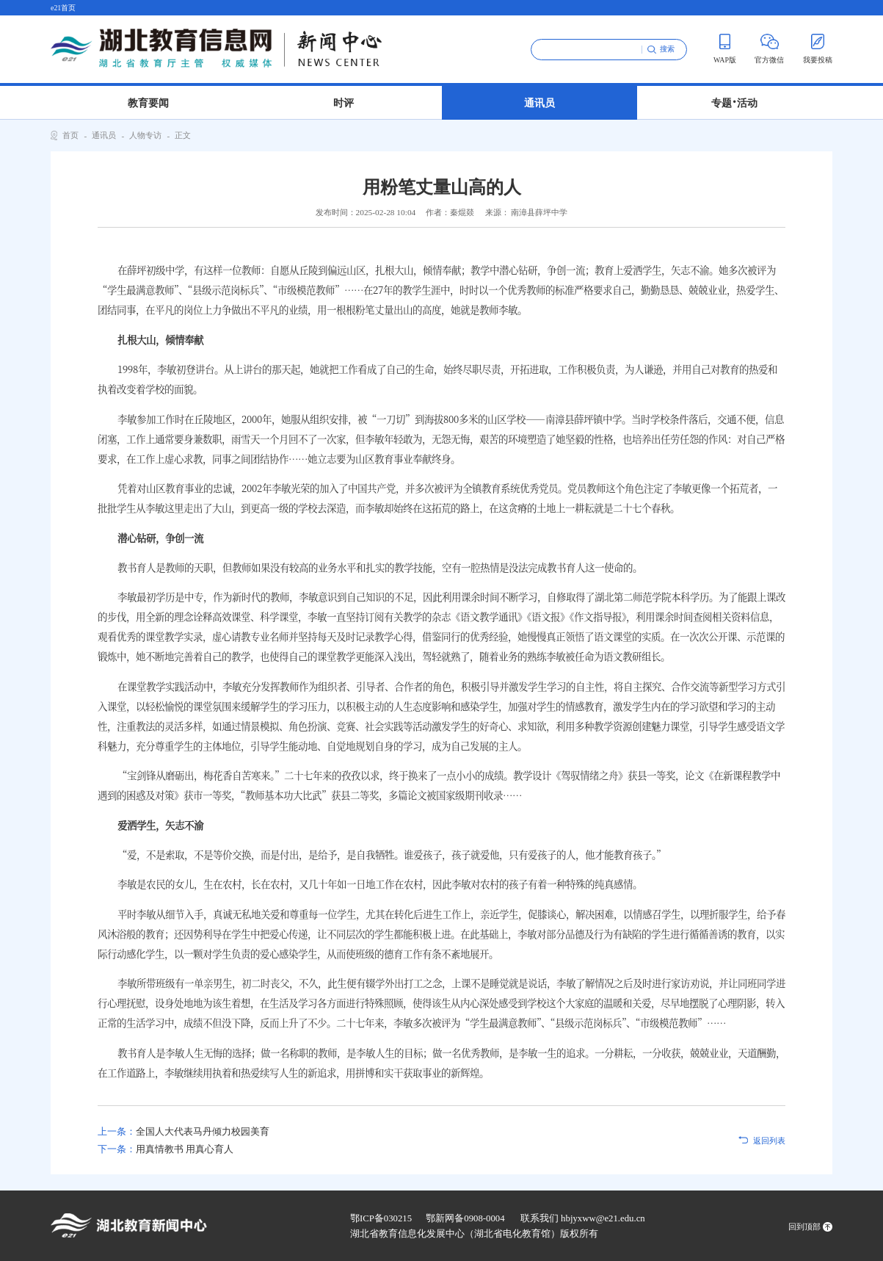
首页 (70, 135)
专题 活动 (734, 100)
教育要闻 (148, 103)
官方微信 (769, 48)
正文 (183, 135)
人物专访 (145, 135)
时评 (343, 103)
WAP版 (724, 48)
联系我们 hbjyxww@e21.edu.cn (582, 1218)
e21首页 (63, 8)
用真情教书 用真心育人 (165, 1149)
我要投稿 (817, 48)
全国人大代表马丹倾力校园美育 (183, 1132)
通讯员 (539, 103)
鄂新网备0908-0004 (465, 1218)
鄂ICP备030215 (381, 1218)
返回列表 (769, 1140)
